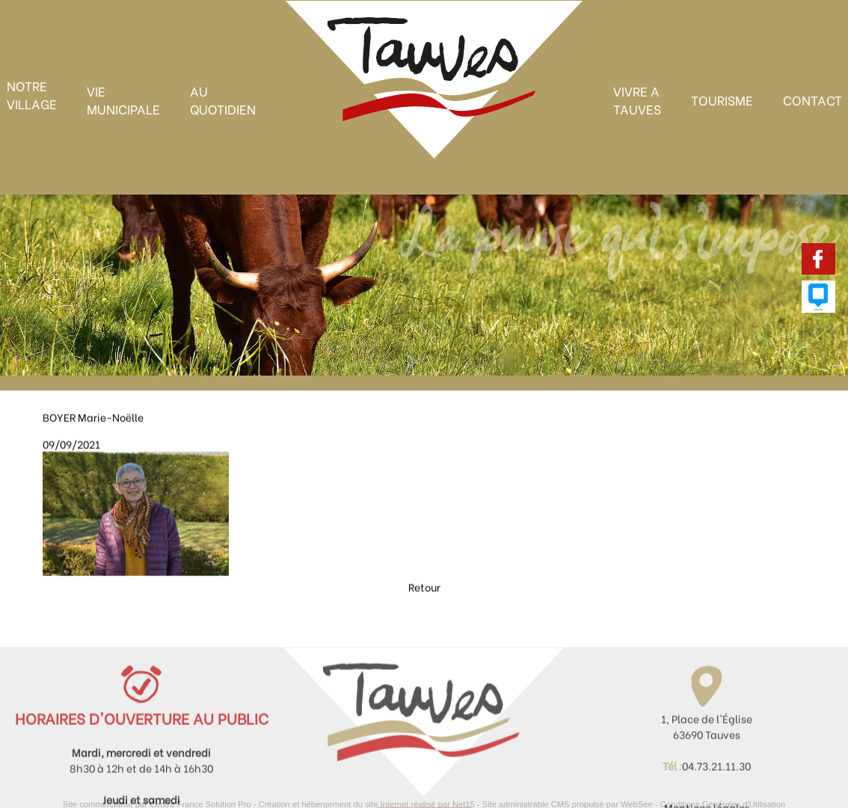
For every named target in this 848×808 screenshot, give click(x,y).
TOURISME (722, 99)
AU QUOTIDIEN (223, 99)
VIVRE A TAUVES (637, 99)
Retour (424, 606)
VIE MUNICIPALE (123, 99)
